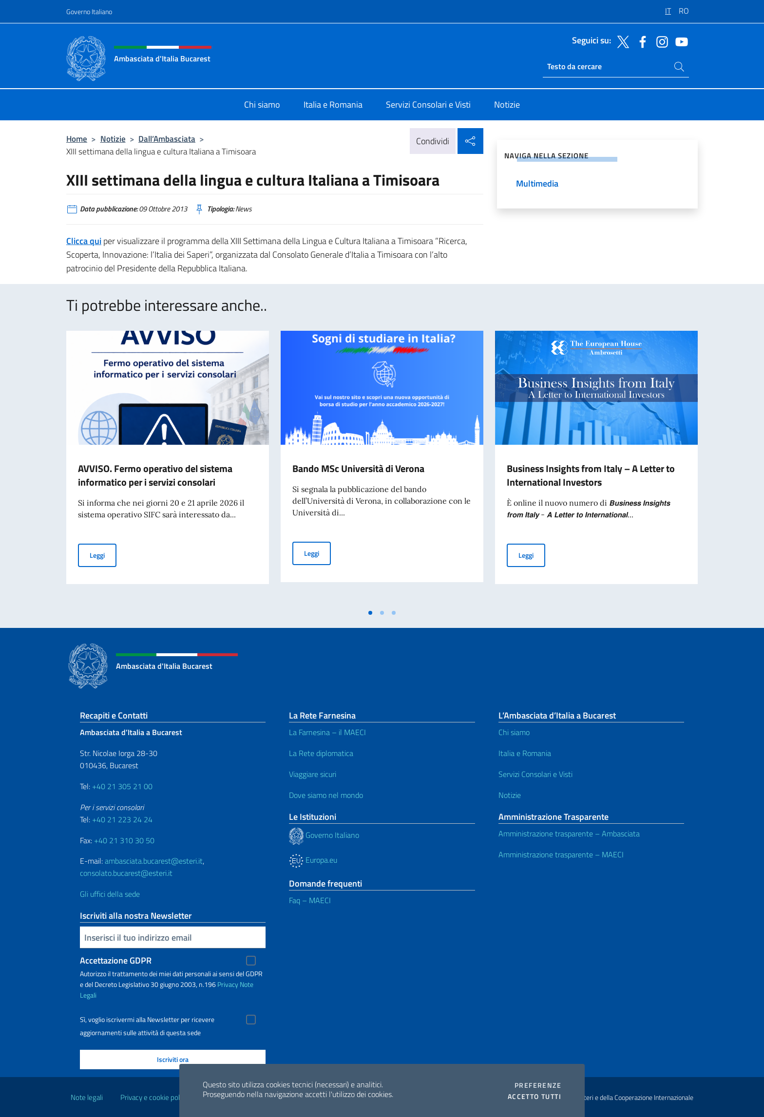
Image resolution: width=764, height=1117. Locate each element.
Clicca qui (83, 240)
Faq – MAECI (310, 900)
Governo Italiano (89, 11)
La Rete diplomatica (321, 753)
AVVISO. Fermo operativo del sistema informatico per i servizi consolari (155, 475)
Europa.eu (313, 860)
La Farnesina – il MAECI (327, 732)
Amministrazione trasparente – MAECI (561, 854)
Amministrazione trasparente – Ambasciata (569, 833)
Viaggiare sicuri (312, 774)
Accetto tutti (534, 1096)
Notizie (113, 139)
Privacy (227, 984)
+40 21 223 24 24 (122, 819)
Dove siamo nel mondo (326, 795)
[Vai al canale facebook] (640, 41)
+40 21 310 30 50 (124, 840)
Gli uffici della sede (110, 894)
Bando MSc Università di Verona (358, 468)
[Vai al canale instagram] (659, 41)
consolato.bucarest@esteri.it (126, 873)
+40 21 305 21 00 (122, 786)
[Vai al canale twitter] (620, 41)
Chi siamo (514, 732)
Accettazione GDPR (116, 960)
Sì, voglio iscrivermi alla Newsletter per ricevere (147, 1019)
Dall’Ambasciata (166, 139)
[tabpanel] (167, 467)
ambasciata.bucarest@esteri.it (154, 861)
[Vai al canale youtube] (679, 41)
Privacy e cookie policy (154, 1097)
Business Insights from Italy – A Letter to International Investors (591, 475)
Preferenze (538, 1085)
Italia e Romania (524, 753)
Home (76, 139)
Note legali (87, 1097)
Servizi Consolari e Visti (535, 774)
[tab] (370, 613)
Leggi (103, 554)
